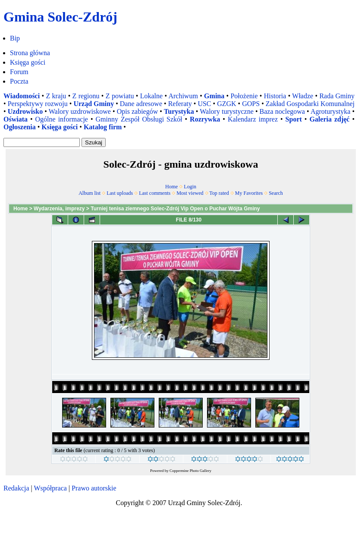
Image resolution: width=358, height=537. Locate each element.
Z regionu (86, 96)
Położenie (244, 96)
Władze (302, 96)
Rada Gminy (337, 96)
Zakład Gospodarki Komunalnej (310, 103)
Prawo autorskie (94, 488)
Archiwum (183, 96)
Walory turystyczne (227, 111)
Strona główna (30, 52)
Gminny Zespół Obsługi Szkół (139, 119)
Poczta (19, 81)
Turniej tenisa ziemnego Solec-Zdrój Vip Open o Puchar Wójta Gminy (175, 209)
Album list (89, 193)
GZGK (226, 103)
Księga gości (27, 62)
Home (171, 187)
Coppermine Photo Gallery (190, 470)
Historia (275, 96)
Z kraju (56, 96)
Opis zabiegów (137, 111)
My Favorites (249, 193)
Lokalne (151, 96)
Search (276, 193)
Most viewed (189, 193)
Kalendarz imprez (253, 119)
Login (190, 187)
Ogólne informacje (61, 119)
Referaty (180, 103)
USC (204, 103)
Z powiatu (120, 96)
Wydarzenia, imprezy (59, 209)
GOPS (251, 103)
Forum (19, 71)
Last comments (154, 193)
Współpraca (50, 488)
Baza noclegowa (282, 111)
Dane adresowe (141, 103)
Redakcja (16, 488)
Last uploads (120, 193)
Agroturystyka (330, 111)
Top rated (219, 193)
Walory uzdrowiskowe (80, 111)
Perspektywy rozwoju (38, 103)
